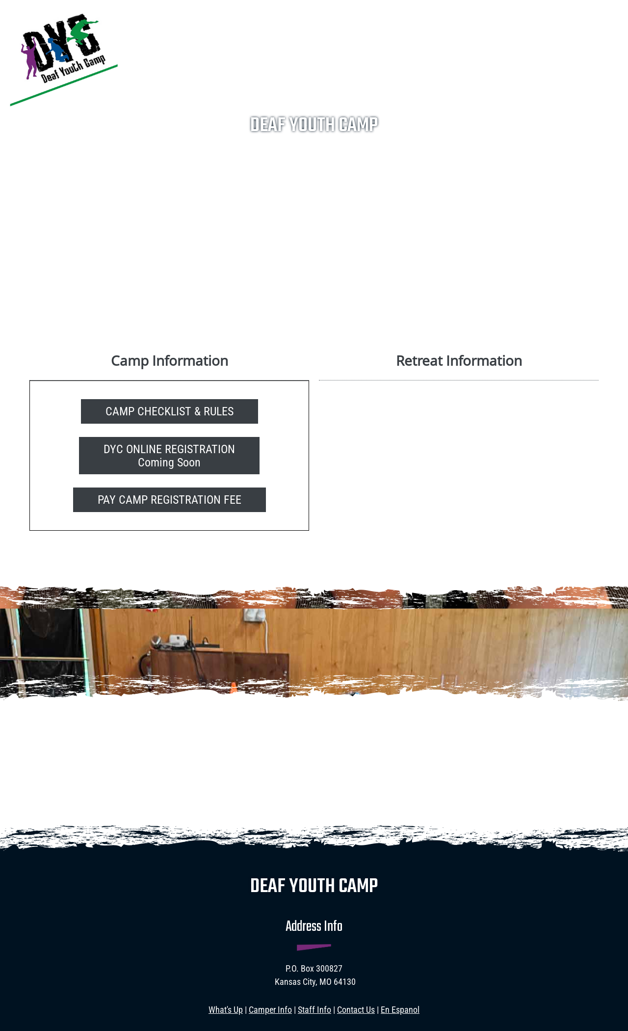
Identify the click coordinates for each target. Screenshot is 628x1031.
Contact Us (356, 1009)
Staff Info (314, 1009)
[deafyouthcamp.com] (64, 57)
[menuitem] (265, 14)
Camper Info (270, 1009)
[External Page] (169, 499)
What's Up (226, 1009)
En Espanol (400, 1009)
